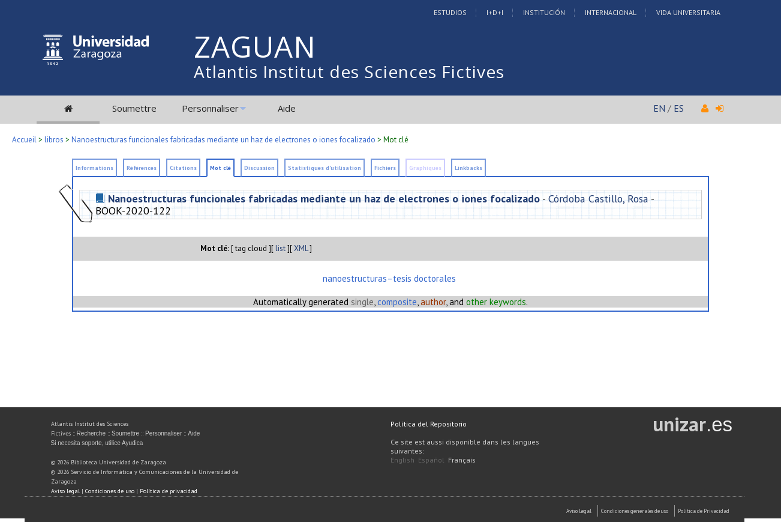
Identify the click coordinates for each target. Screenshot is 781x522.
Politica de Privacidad (703, 511)
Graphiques (425, 168)
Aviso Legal (578, 511)
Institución (544, 12)
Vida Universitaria (688, 12)
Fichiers (385, 168)
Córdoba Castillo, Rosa (598, 198)
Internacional (610, 12)
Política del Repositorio (428, 423)
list (280, 248)
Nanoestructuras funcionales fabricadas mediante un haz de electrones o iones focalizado (223, 140)
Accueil (24, 140)
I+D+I (494, 12)
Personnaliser (210, 108)
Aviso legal (65, 491)
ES (679, 108)
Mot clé (220, 168)
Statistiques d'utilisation (324, 168)
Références (142, 168)
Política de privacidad (168, 491)
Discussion (259, 168)
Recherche (91, 433)
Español (431, 459)
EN (659, 108)
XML (301, 248)
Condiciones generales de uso (634, 511)
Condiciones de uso (109, 491)
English (402, 459)
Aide (287, 108)
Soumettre (134, 108)
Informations (94, 168)
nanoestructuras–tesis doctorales (389, 278)
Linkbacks (468, 168)
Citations (183, 168)
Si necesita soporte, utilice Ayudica (97, 443)
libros (54, 140)
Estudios (450, 12)
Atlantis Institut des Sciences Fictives (349, 71)
